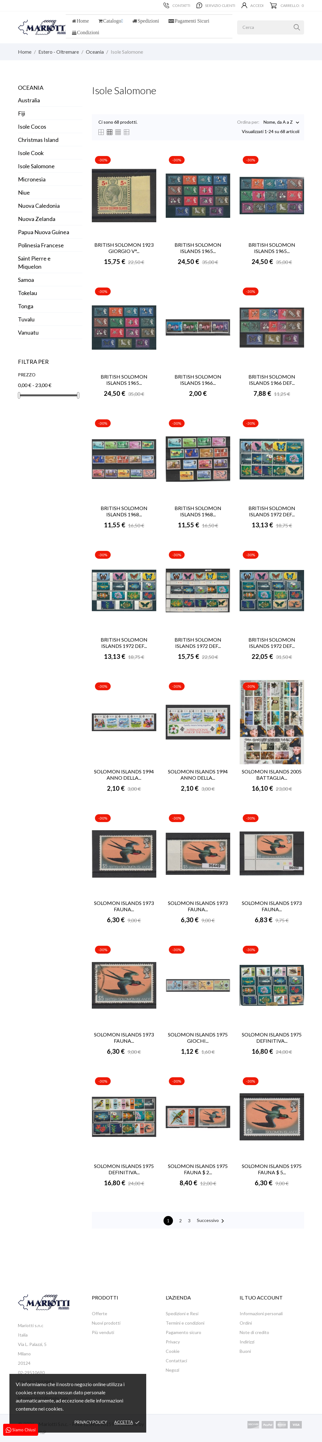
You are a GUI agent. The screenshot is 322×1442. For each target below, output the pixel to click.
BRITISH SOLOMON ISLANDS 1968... (124, 511)
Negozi (172, 1370)
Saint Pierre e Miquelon (34, 262)
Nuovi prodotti (106, 1323)
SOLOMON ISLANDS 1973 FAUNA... (124, 906)
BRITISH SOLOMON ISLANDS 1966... (198, 380)
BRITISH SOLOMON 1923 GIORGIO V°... (123, 248)
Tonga (25, 306)
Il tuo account (261, 1297)
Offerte (99, 1313)
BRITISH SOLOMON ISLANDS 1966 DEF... (271, 380)
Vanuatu (28, 332)
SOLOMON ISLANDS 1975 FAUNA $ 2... (198, 1169)
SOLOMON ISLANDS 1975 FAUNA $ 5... (272, 1169)
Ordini (246, 1323)
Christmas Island (38, 139)
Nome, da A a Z (278, 122)
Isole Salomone (36, 166)
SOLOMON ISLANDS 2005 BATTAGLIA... (272, 774)
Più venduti (103, 1332)
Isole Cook (31, 152)
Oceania (30, 87)
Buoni (245, 1351)
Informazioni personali (261, 1313)
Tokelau (27, 292)
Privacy (173, 1341)
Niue (24, 192)
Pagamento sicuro (183, 1332)
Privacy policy (91, 1422)
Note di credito (254, 1332)
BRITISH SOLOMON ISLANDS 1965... (198, 248)
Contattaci (176, 1360)
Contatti (177, 5)
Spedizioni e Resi (182, 1313)
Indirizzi (247, 1341)
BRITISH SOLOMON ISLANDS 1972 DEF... (271, 511)
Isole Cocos (32, 126)
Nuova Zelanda (36, 218)
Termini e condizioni (185, 1323)
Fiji (21, 113)
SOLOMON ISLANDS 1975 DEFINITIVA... (272, 1037)
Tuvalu (26, 319)
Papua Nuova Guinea (43, 232)
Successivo (211, 1221)
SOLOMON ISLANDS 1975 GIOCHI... (198, 1037)
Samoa (26, 279)
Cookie (173, 1351)
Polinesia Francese (41, 245)
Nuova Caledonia (39, 205)
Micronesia (32, 179)
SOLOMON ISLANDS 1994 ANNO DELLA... (124, 774)
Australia (29, 100)
